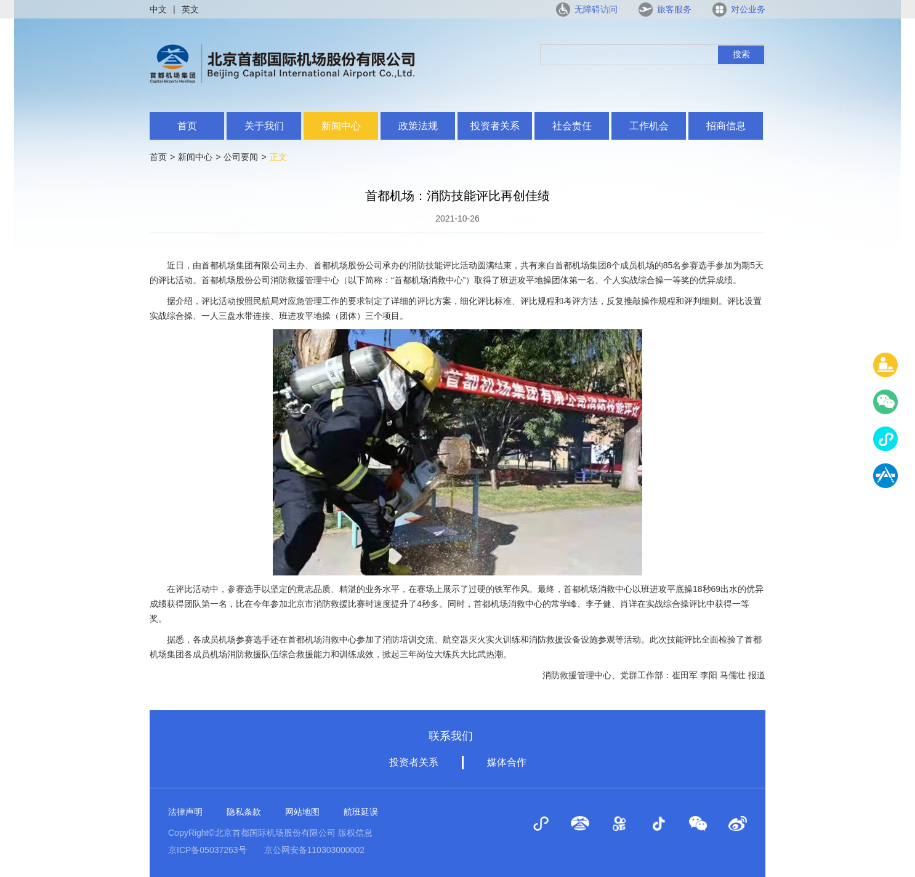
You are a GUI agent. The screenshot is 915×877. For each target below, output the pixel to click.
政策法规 (418, 126)
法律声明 (185, 812)
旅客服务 (674, 9)
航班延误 (361, 812)
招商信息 (726, 126)
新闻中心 (341, 126)
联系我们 (451, 736)
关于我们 (264, 126)
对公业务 (748, 9)
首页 (187, 126)
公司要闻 (241, 157)
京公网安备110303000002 (314, 850)
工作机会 (649, 126)
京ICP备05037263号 (207, 850)
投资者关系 (495, 126)
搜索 (741, 54)
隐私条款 (244, 812)
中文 (158, 9)
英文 (190, 9)
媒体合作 (506, 762)
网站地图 (302, 812)
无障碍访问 (596, 9)
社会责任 (572, 126)
